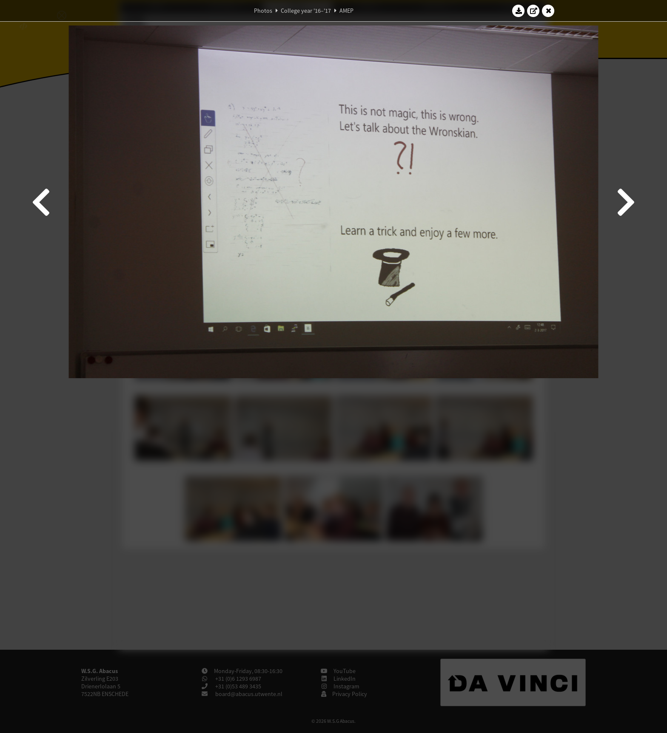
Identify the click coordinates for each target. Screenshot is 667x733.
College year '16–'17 (306, 10)
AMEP (346, 10)
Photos (263, 10)
